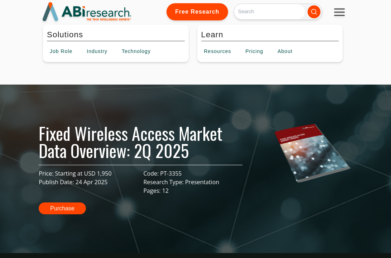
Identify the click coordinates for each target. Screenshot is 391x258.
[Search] (269, 11)
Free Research (197, 12)
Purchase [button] (62, 208)
